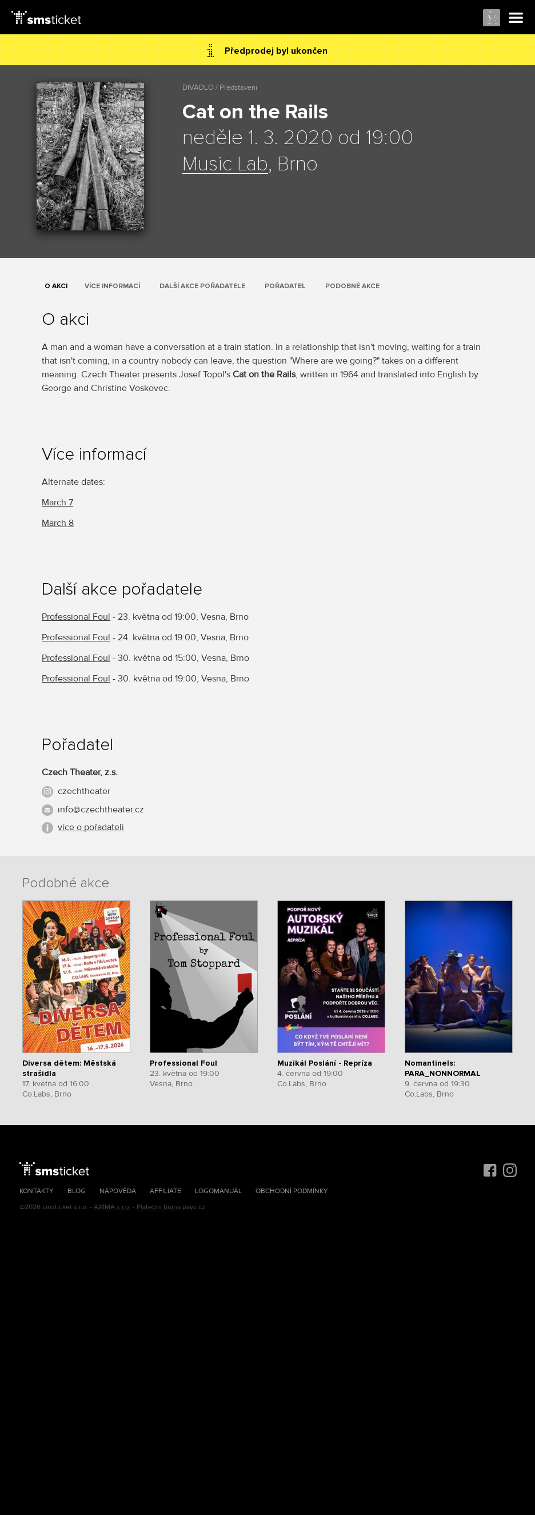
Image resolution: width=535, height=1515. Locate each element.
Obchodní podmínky (291, 1191)
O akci (56, 286)
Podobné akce (352, 286)
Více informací (112, 286)
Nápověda (117, 1191)
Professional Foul (76, 617)
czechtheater (84, 791)
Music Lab (225, 164)
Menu (516, 18)
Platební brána (159, 1207)
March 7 (57, 502)
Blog (76, 1191)
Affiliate (165, 1191)
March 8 (58, 523)
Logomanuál (218, 1191)
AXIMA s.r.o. (112, 1207)
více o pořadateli (91, 827)
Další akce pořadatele (202, 286)
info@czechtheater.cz (101, 809)
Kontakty (36, 1191)
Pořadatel (285, 286)
